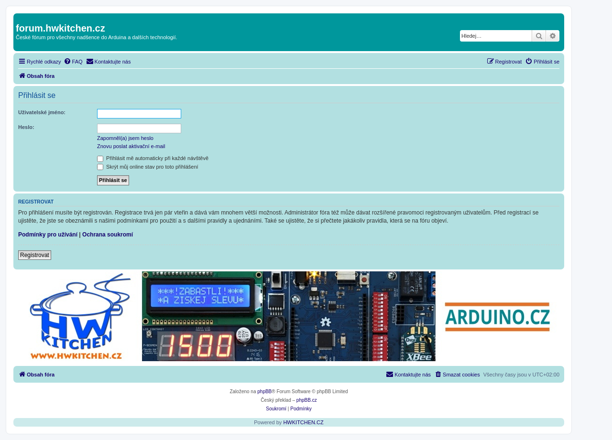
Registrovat (34, 255)
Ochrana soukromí (107, 234)
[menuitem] (73, 61)
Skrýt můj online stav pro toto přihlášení (147, 167)
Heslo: (26, 127)
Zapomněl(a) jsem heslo (125, 138)
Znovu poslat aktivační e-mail (131, 146)
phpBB (264, 391)
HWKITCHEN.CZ (303, 422)
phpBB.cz (306, 400)
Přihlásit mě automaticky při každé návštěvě (152, 158)
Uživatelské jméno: (42, 112)
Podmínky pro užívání (47, 234)
